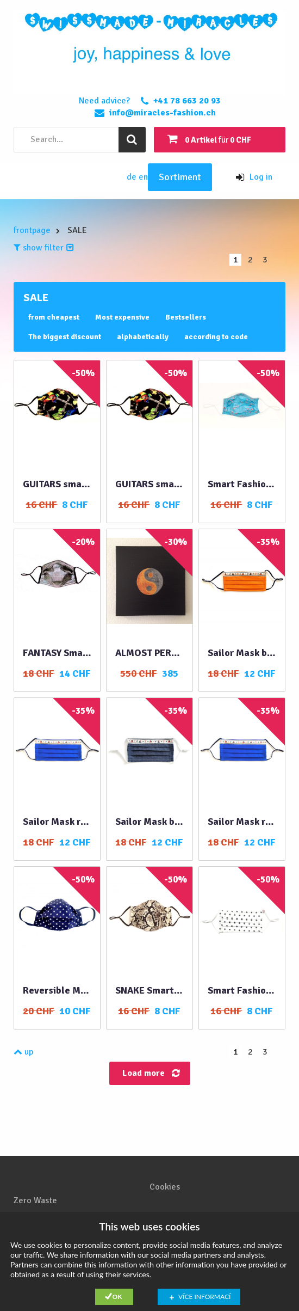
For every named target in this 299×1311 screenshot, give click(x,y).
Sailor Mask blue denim (242, 653)
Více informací (204, 1296)
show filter (44, 247)
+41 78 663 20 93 (187, 100)
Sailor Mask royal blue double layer (242, 822)
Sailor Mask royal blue (57, 822)
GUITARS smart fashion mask (149, 484)
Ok (117, 1296)
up (23, 1051)
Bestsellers (185, 317)
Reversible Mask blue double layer (57, 990)
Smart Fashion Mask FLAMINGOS (242, 484)
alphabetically (143, 336)
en (143, 176)
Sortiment (180, 177)
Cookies (164, 1186)
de (133, 176)
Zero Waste (35, 1200)
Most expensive (122, 317)
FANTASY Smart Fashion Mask (57, 653)
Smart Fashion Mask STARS (242, 990)
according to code (216, 336)
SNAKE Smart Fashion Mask (149, 990)
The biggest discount (64, 336)
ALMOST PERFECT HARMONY (149, 653)
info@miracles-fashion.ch (162, 112)
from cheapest (53, 317)
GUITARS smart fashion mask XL (57, 484)
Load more (143, 1073)
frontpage (32, 230)
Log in (254, 176)
